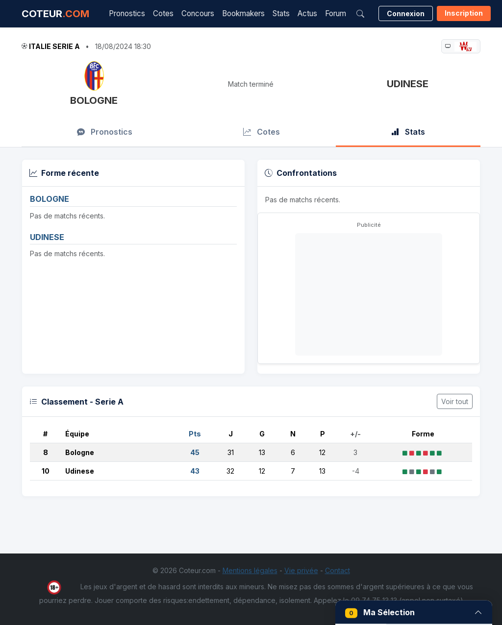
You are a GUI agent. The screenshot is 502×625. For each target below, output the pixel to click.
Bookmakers (243, 13)
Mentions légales (250, 570)
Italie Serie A (54, 46)
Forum (335, 13)
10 (46, 471)
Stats (281, 13)
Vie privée (301, 570)
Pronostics (127, 13)
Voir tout (454, 401)
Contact (337, 570)
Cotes (163, 13)
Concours (197, 13)
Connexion (406, 13)
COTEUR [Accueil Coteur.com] (55, 14)
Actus (307, 13)
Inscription (464, 13)
